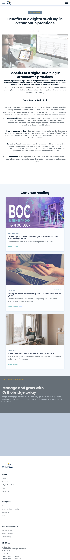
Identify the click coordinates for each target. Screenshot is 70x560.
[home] (8, 2)
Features (5, 484)
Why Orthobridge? (8, 487)
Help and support (8, 536)
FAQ (3, 490)
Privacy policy (6, 542)
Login (4, 519)
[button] (66, 3)
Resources (5, 493)
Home (4, 481)
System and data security (10, 512)
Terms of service (7, 539)
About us (5, 509)
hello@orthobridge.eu (13, 558)
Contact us (5, 516)
